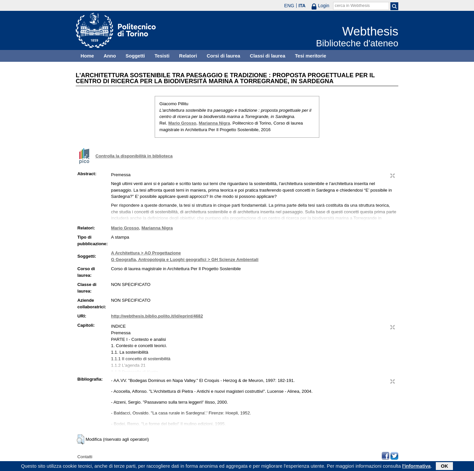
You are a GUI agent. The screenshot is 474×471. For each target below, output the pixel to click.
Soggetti (135, 56)
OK (444, 466)
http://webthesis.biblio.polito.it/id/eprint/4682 (157, 316)
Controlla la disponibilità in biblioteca (133, 155)
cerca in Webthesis (352, 5)
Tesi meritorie (310, 56)
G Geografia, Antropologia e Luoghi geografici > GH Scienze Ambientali (184, 259)
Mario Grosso (182, 123)
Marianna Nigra (214, 123)
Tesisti (161, 56)
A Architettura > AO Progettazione (146, 252)
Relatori (188, 56)
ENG (289, 5)
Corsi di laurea (223, 56)
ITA (302, 5)
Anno (110, 56)
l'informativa (416, 466)
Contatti (84, 456)
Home (87, 56)
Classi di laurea (267, 56)
